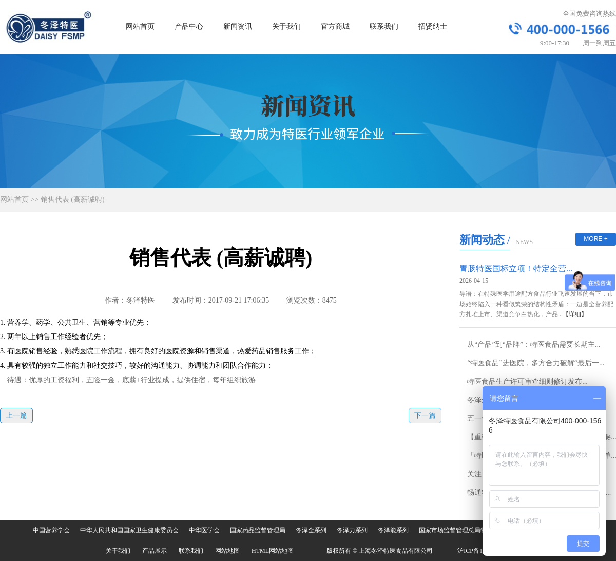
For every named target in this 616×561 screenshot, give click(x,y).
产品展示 (154, 550)
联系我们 (384, 26)
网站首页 (140, 26)
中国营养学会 (51, 530)
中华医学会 (204, 530)
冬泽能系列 (393, 530)
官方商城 (335, 26)
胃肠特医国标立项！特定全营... (515, 268)
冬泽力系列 (352, 530)
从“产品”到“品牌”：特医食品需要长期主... (533, 344)
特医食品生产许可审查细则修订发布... (527, 381)
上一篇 (16, 415)
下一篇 (425, 415)
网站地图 (227, 550)
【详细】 (575, 314)
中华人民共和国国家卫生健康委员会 (129, 530)
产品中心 (189, 26)
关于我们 (286, 26)
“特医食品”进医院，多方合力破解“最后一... (535, 363)
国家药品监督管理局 (257, 530)
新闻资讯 (237, 26)
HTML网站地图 (273, 550)
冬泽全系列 (311, 530)
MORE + (595, 238)
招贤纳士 (432, 26)
